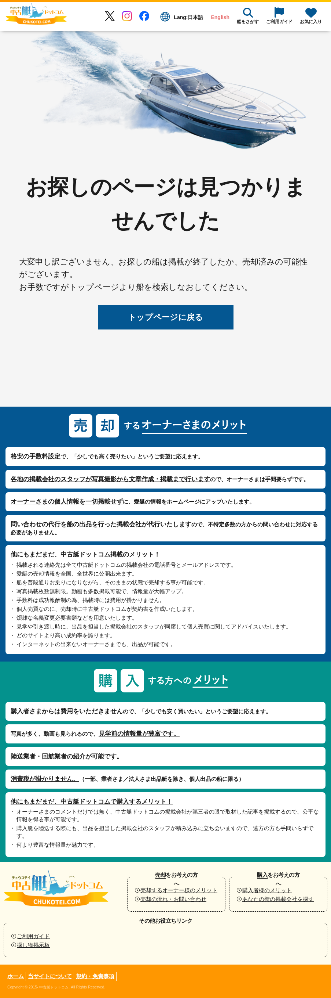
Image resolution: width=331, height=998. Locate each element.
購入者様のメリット (267, 890)
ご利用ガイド (33, 936)
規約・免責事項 (95, 976)
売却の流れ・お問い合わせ (173, 899)
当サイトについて (50, 976)
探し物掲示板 (33, 945)
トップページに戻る (165, 317)
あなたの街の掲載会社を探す (278, 899)
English (220, 17)
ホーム (15, 976)
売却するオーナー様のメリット (178, 890)
